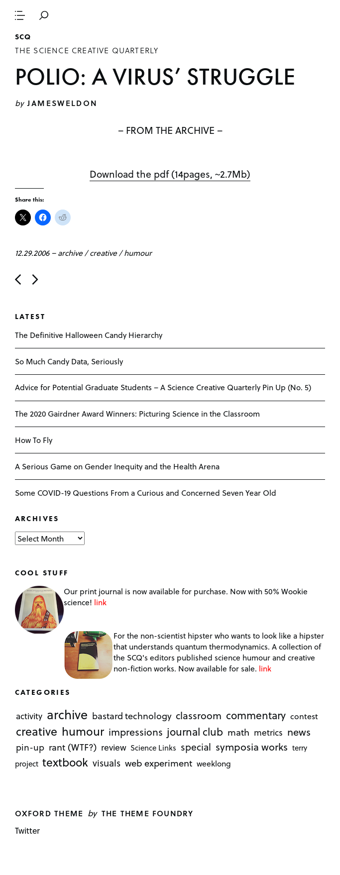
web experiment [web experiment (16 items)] (158, 762)
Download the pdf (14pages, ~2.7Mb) (170, 174)
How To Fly (33, 439)
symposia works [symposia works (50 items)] (252, 747)
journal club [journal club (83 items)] (195, 731)
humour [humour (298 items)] (83, 731)
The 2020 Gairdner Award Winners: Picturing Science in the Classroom (137, 413)
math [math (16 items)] (238, 732)
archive (70, 252)
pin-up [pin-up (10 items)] (30, 747)
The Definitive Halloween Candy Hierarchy (88, 334)
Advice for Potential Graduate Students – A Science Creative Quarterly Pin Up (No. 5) (163, 387)
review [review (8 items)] (113, 747)
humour (138, 252)
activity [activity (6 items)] (29, 716)
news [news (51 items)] (299, 731)
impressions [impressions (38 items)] (136, 732)
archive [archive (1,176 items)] (67, 714)
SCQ (23, 37)
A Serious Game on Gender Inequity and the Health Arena (117, 466)
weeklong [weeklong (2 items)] (214, 763)
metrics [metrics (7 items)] (268, 732)
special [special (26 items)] (196, 747)
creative (103, 252)
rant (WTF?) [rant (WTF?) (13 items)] (73, 747)
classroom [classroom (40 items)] (199, 715)
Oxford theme (49, 813)
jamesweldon (62, 103)
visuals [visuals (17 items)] (106, 762)
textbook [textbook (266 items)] (65, 762)
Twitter (27, 830)
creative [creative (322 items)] (36, 731)
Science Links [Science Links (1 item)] (153, 748)
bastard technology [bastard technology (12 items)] (132, 715)
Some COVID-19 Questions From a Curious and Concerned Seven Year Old (145, 492)
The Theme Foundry (148, 813)
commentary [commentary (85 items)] (256, 715)
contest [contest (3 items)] (304, 716)
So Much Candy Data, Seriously (69, 361)
